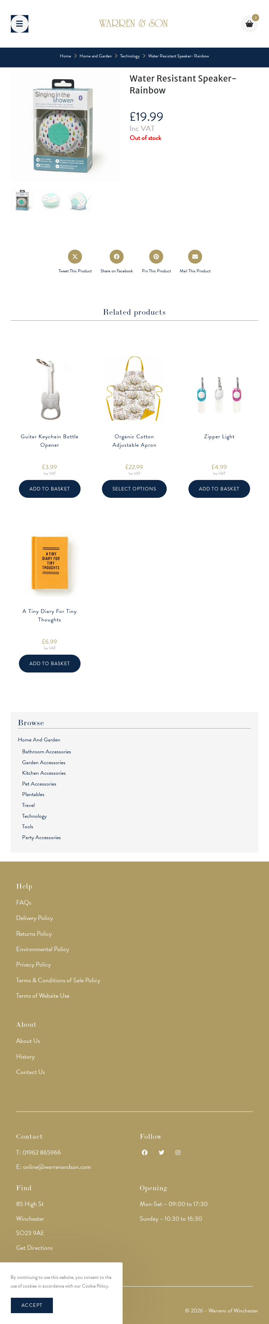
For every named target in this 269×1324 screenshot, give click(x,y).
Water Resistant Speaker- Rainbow (178, 56)
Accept (31, 1305)
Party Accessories (41, 837)
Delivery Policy (34, 917)
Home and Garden (39, 740)
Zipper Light (219, 436)
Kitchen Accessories (44, 773)
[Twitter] (161, 1152)
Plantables (33, 794)
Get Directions (34, 1247)
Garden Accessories (43, 762)
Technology (34, 816)
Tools (27, 826)
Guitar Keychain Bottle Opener (49, 440)
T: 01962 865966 (38, 1152)
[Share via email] (195, 262)
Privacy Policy (33, 964)
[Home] (65, 56)
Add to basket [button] (49, 489)
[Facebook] (144, 1152)
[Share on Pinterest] (156, 262)
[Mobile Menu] (19, 24)
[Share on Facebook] (117, 262)
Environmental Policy (42, 949)
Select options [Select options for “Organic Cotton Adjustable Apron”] (134, 489)
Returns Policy (34, 933)
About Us (28, 1040)
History (25, 1056)
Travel (28, 805)
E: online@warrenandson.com (53, 1166)
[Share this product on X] (75, 262)
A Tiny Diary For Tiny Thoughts (49, 615)
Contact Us (30, 1071)
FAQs (23, 902)
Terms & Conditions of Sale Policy (58, 979)
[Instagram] (177, 1152)
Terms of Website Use (42, 995)
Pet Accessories (39, 784)
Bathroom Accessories (46, 751)
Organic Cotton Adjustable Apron (134, 440)
